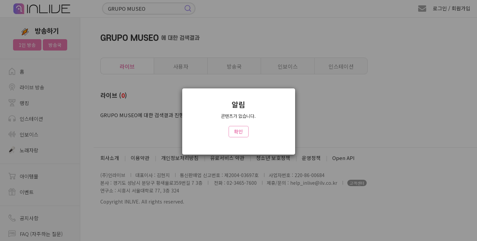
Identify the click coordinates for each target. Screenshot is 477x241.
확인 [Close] (238, 131)
